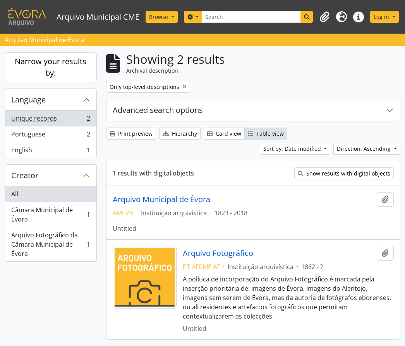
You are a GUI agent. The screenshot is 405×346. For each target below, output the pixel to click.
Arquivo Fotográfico (218, 253)
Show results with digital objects (344, 173)
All (14, 194)
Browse (159, 16)
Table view (266, 133)
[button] (324, 17)
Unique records (50, 120)
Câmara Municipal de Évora (50, 214)
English (50, 151)
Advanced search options (158, 110)
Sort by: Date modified (293, 148)
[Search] (251, 17)
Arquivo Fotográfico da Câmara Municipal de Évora (50, 244)
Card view (224, 133)
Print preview (131, 133)
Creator (24, 175)
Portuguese (50, 136)
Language (28, 99)
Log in (382, 16)
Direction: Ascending (364, 148)
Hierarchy (180, 133)
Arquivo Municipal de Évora (161, 199)
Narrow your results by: (50, 67)
